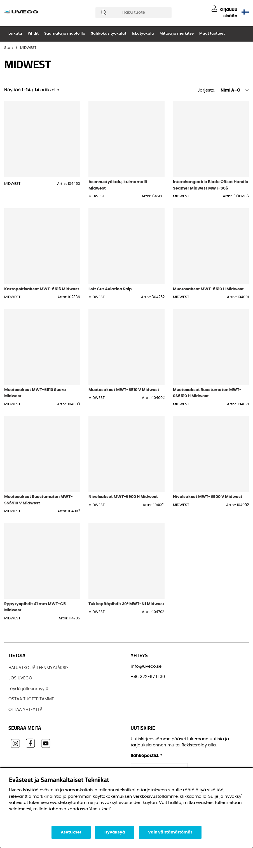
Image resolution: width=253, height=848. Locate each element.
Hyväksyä (114, 832)
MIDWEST (28, 48)
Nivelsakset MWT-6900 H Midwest (123, 497)
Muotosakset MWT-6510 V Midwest (123, 390)
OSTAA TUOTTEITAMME (31, 699)
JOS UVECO (20, 678)
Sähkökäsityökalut (108, 33)
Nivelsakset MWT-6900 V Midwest (207, 497)
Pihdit (33, 33)
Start (8, 48)
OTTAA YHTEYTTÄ (25, 710)
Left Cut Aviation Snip (110, 289)
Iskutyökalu (143, 33)
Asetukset (71, 832)
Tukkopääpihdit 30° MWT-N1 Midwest (126, 604)
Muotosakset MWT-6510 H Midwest (208, 289)
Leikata (15, 33)
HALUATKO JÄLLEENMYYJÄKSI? (38, 668)
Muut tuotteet (212, 33)
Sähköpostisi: (146, 756)
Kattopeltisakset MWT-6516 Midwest (41, 289)
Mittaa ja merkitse (177, 33)
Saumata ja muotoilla (64, 33)
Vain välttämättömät (170, 832)
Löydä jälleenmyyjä (28, 689)
